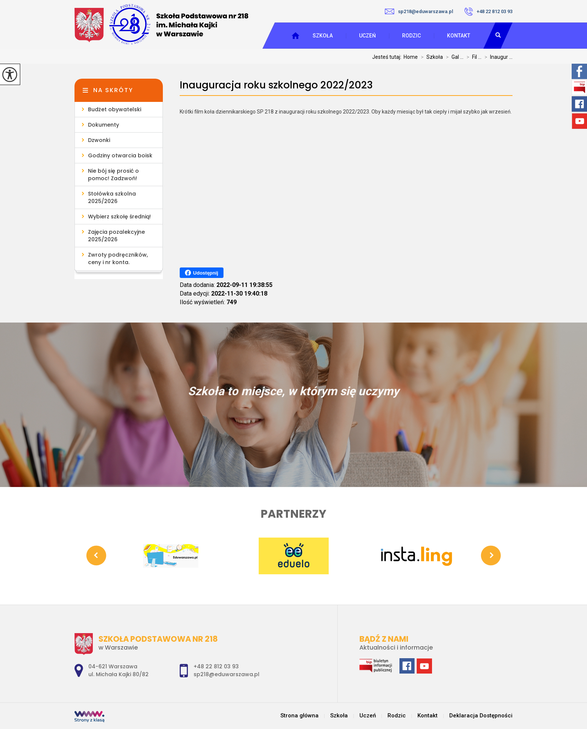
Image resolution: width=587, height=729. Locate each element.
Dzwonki (99, 140)
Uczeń (367, 36)
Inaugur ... (497, 57)
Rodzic (411, 36)
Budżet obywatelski (114, 109)
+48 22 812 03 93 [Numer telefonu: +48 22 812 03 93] (216, 666)
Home (411, 57)
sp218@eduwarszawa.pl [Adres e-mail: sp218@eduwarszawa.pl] (226, 674)
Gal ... (453, 57)
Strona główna (299, 716)
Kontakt (458, 36)
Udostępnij (201, 273)
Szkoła (323, 36)
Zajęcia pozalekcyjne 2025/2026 (116, 235)
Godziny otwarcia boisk (120, 155)
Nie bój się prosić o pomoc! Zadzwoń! (113, 174)
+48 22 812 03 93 (488, 11)
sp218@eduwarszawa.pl (419, 11)
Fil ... (472, 57)
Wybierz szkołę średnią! (119, 216)
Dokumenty (103, 124)
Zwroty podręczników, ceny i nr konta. (118, 258)
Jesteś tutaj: (388, 57)
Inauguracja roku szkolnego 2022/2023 (276, 85)
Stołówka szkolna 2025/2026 (112, 197)
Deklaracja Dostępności (481, 716)
